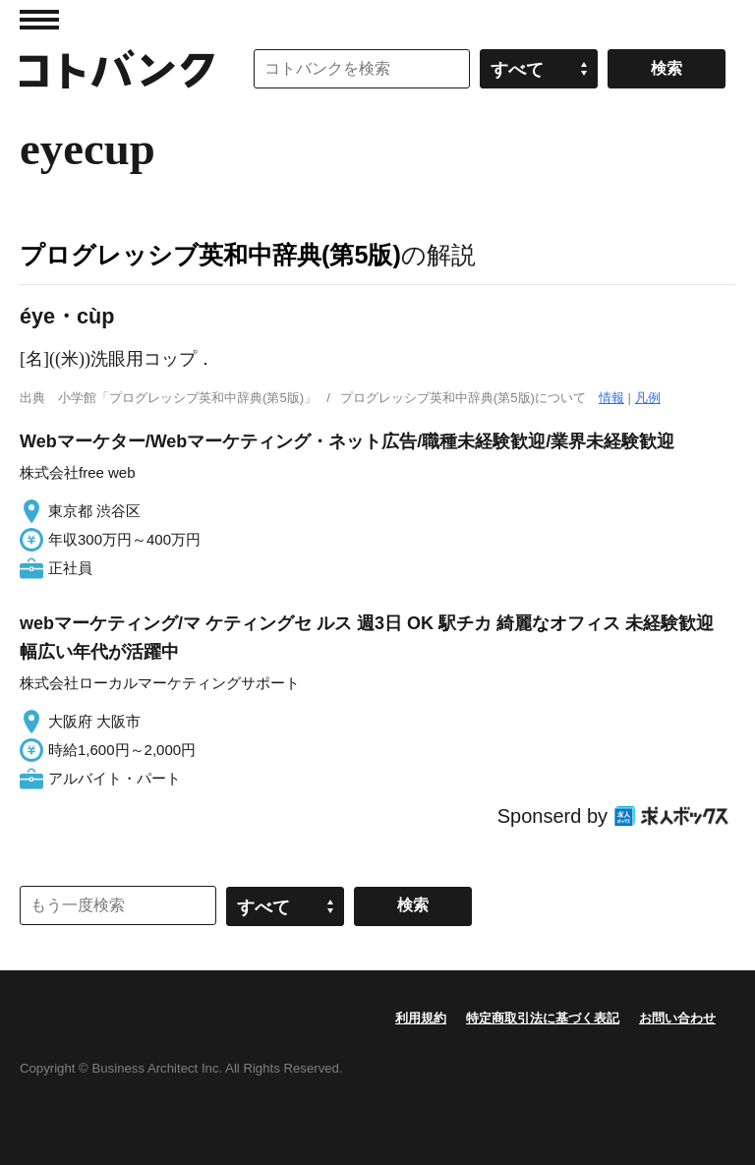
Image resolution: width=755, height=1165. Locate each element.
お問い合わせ (677, 1018)
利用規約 (420, 1018)
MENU (39, 19)
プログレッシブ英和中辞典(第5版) (210, 254)
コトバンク (117, 68)
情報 (611, 397)
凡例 (648, 397)
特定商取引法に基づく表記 (542, 1018)
